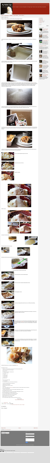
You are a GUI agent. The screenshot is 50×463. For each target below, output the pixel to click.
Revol (17, 39)
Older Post (36, 427)
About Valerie (16, 15)
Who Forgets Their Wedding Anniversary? (42, 46)
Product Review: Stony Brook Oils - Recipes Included (45, 29)
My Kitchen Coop (6, 5)
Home (2, 15)
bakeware (22, 321)
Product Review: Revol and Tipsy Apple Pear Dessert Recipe (45, 75)
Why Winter (44, 60)
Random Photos (17, 404)
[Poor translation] (3, 451)
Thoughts (23, 404)
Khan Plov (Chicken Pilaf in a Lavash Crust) (46, 40)
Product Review (13, 404)
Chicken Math (44, 69)
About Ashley (21, 15)
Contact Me (6, 15)
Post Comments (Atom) (8, 429)
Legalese (11, 15)
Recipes (21, 404)
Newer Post (3, 427)
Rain (43, 50)
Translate (6, 433)
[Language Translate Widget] (5, 432)
